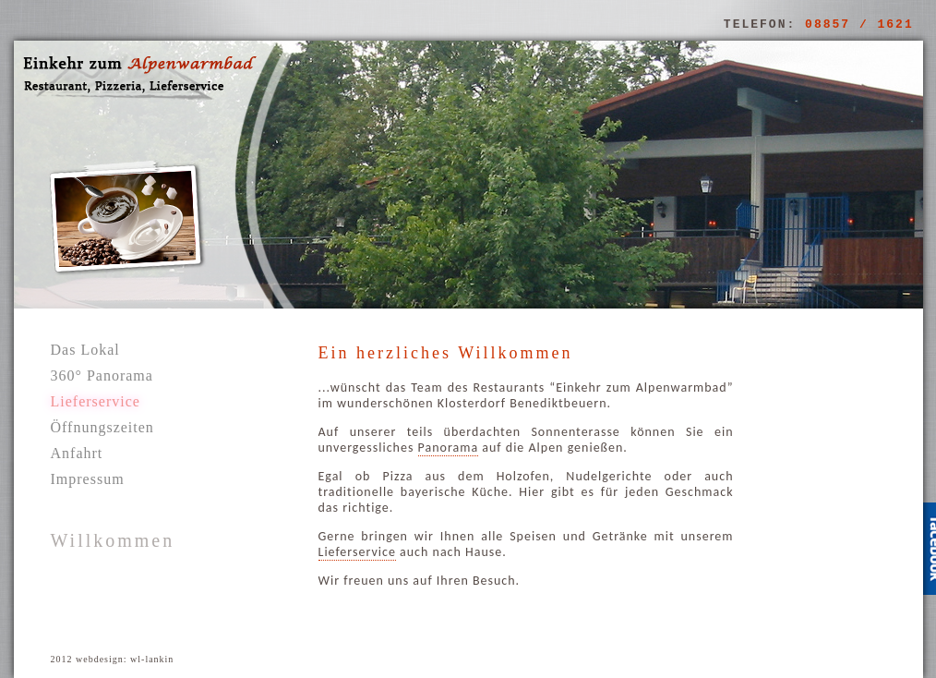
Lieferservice (357, 552)
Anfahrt (77, 453)
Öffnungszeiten (102, 427)
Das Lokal (85, 349)
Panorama (448, 447)
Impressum (88, 479)
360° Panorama (102, 375)
